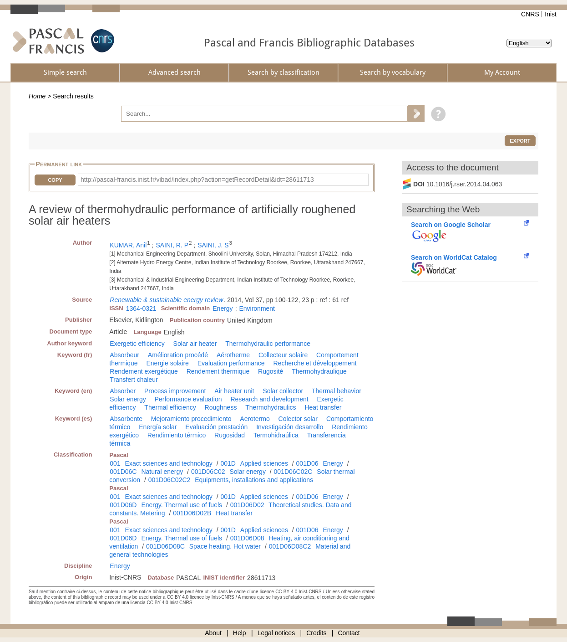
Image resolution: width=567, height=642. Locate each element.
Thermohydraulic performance (267, 343)
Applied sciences (264, 463)
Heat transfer (322, 407)
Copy (55, 180)
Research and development (269, 399)
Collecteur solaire (283, 355)
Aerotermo (254, 418)
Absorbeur (124, 355)
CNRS (530, 14)
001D (227, 463)
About (213, 633)
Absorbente (126, 418)
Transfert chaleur (133, 379)
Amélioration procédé (178, 355)
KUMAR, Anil (128, 245)
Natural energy (162, 471)
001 (115, 463)
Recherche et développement (315, 363)
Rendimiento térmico (176, 435)
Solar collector (283, 391)
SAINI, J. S (212, 245)
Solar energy (128, 399)
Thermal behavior (336, 391)
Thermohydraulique (319, 371)
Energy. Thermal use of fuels (181, 504)
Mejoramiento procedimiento (191, 418)
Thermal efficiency (170, 407)
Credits (316, 633)
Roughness (221, 407)
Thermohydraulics (270, 407)
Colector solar (298, 418)
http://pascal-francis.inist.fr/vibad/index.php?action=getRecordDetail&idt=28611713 (197, 179)
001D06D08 (247, 538)
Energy (223, 308)
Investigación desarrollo (289, 427)
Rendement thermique (218, 371)
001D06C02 (208, 471)
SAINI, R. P (172, 245)
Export (520, 141)
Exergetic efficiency (137, 343)
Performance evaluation (188, 399)
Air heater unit (234, 391)
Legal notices (276, 633)
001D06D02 (247, 504)
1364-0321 (141, 308)
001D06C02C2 (169, 479)
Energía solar (158, 427)
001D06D (123, 504)
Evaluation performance (231, 363)
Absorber (123, 391)
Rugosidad (229, 435)
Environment (257, 308)
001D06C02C (293, 471)
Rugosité (270, 371)
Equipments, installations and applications (254, 479)
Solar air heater (195, 343)
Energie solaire (167, 363)
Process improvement (175, 391)
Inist (551, 14)
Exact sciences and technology (169, 463)
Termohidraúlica (276, 435)
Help (239, 633)
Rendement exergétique (143, 371)
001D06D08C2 (290, 546)
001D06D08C (165, 546)
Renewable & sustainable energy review (166, 299)
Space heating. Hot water (225, 546)
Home (37, 96)
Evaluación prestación (216, 427)
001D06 (307, 463)
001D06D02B (192, 513)
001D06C (123, 471)
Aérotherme (233, 355)
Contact (349, 633)
